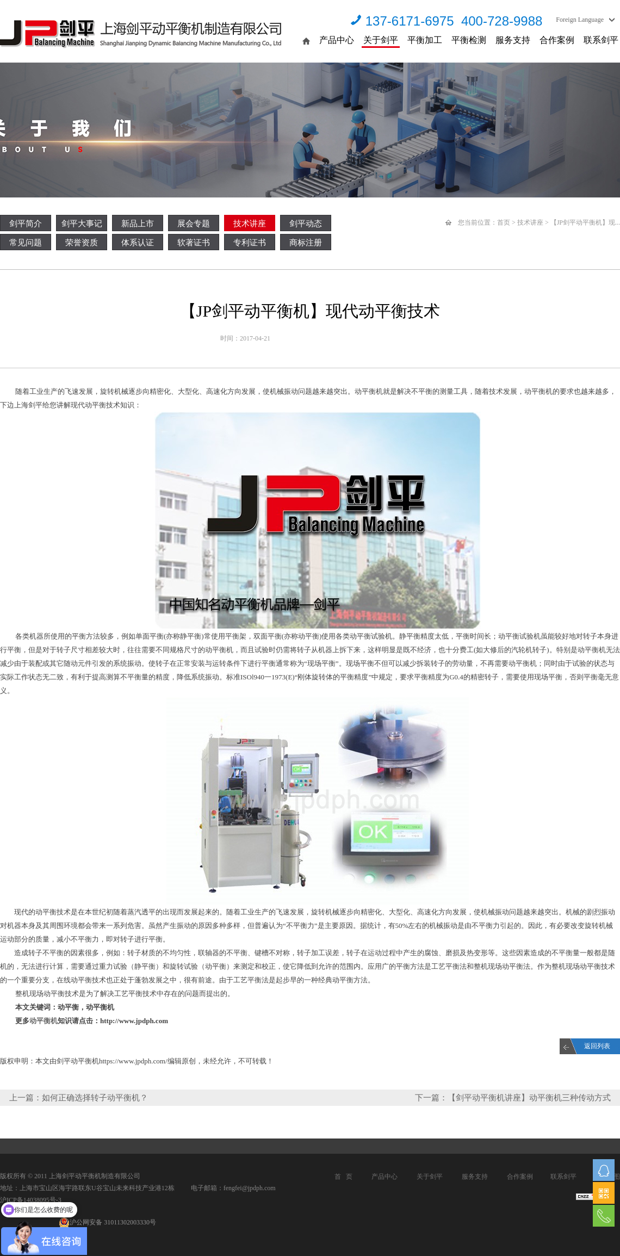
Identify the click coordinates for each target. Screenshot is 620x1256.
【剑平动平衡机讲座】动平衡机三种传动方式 (529, 1097)
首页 (503, 222)
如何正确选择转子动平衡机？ (95, 1097)
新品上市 (137, 223)
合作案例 (557, 40)
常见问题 (25, 242)
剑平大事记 (81, 223)
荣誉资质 (81, 242)
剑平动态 (305, 223)
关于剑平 (380, 40)
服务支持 (512, 40)
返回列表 (597, 1046)
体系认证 (137, 242)
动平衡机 (43, 1021)
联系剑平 (601, 40)
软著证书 (193, 242)
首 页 (343, 1176)
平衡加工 (424, 40)
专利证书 (249, 242)
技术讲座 (249, 223)
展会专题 (193, 223)
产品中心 (336, 40)
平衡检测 (468, 40)
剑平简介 (25, 223)
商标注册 (305, 242)
